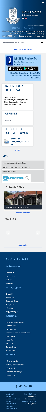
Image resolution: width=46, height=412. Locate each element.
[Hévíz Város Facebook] (15, 386)
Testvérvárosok (11, 347)
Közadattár (10, 308)
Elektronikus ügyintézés (23, 49)
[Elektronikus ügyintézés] (23, 50)
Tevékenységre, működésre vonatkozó (16, 167)
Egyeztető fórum (12, 301)
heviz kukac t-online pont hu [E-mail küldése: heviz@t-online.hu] (34, 36)
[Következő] (38, 200)
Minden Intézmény (23, 213)
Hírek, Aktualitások (12, 361)
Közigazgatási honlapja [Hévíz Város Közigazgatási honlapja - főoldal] (31, 13)
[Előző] (8, 200)
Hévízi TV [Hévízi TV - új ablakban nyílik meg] (9, 343)
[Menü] (42, 3)
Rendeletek (10, 273)
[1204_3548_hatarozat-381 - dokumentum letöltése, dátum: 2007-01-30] (17, 142)
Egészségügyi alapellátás (15, 322)
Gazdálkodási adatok (10, 172)
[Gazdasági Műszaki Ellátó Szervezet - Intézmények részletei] (23, 207)
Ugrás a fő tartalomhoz (36, 25)
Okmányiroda (11, 329)
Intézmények (10, 336)
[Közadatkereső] (23, 178)
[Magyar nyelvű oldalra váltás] (23, 18)
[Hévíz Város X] (20, 386)
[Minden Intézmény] (23, 213)
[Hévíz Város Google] (24, 386)
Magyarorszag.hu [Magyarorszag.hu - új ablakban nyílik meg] (12, 312)
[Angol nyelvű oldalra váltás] (26, 18)
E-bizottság (10, 297)
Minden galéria (23, 245)
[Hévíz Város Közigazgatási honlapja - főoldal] (13, 15)
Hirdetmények (11, 326)
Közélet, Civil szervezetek (15, 365)
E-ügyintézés (10, 304)
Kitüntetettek (10, 350)
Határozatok (10, 276)
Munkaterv (10, 283)
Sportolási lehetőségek (14, 372)
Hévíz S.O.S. (10, 375)
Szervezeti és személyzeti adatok (14, 163)
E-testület (9, 294)
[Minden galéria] (23, 245)
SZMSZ (9, 280)
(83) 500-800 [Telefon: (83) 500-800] (37, 34)
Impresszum (10, 408)
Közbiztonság (11, 368)
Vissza (17, 150)
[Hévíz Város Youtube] (29, 386)
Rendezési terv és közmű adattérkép (18, 333)
